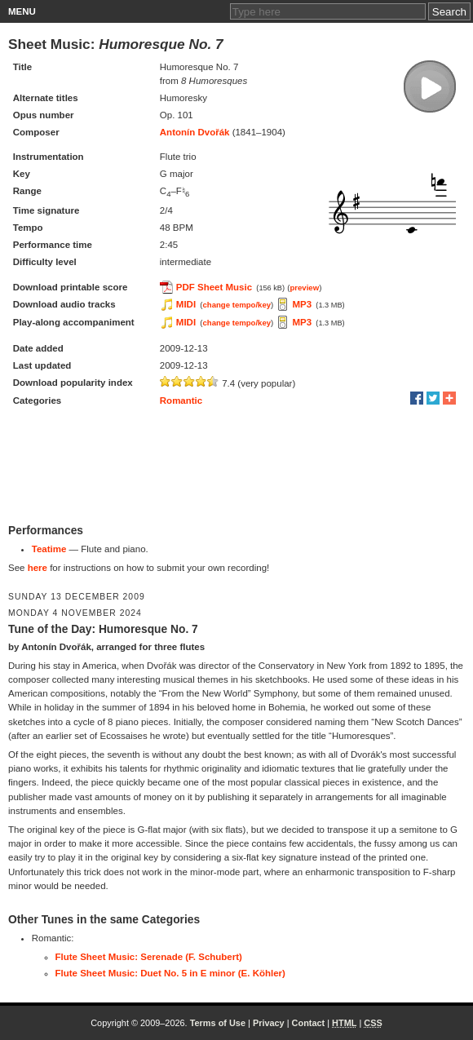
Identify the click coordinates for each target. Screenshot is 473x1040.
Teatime (49, 549)
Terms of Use (217, 1023)
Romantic (181, 400)
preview (304, 287)
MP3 (302, 304)
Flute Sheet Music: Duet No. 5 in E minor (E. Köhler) (170, 973)
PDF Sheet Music (214, 287)
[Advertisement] (236, 466)
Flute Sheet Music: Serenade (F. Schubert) (148, 957)
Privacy (269, 1023)
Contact (308, 1023)
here (37, 568)
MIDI (186, 304)
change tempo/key (237, 304)
